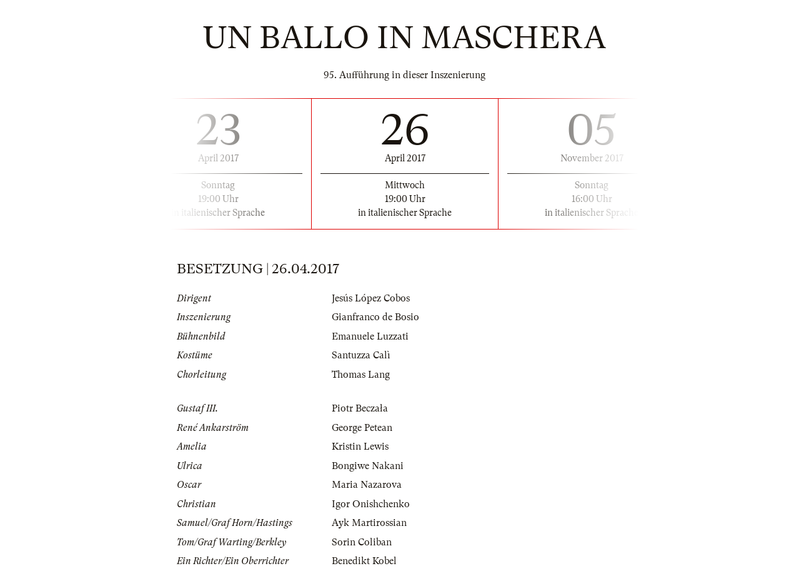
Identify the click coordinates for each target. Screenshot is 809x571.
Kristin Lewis (360, 446)
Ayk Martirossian (369, 522)
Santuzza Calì (361, 355)
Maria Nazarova (367, 484)
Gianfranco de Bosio (375, 317)
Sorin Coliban (362, 542)
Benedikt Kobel (364, 561)
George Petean (362, 427)
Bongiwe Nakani (368, 466)
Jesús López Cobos (371, 298)
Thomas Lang (361, 374)
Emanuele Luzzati (370, 336)
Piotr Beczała (360, 408)
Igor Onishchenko (371, 504)
